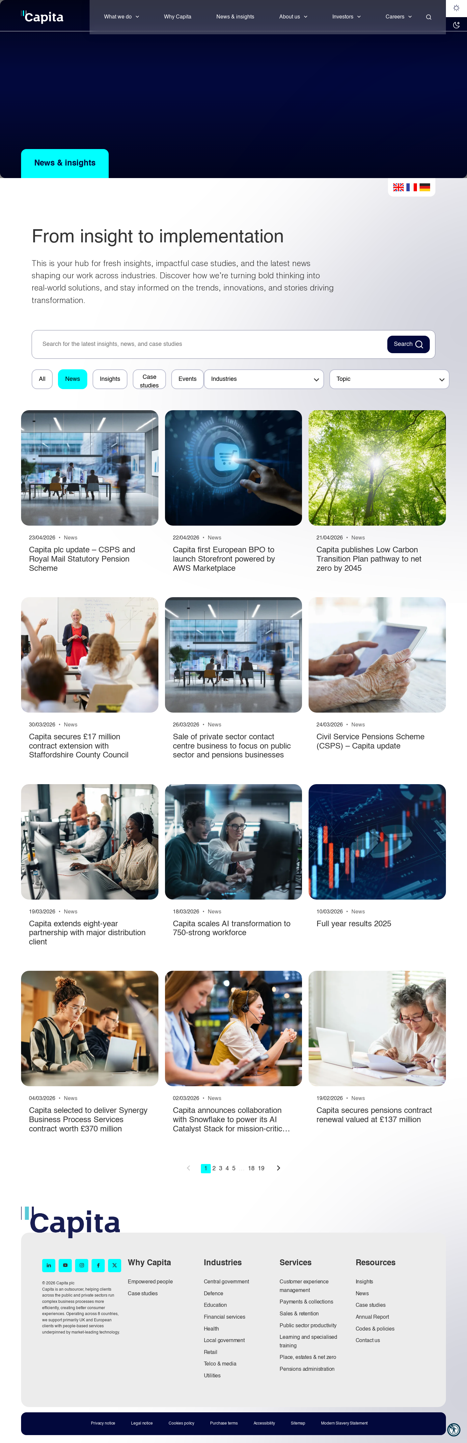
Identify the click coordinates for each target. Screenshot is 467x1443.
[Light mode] (456, 8)
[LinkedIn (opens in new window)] (48, 1265)
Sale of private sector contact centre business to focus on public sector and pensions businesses (232, 746)
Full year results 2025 (353, 924)
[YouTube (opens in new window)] (65, 1265)
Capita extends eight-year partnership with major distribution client (87, 933)
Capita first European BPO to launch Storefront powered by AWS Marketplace (224, 559)
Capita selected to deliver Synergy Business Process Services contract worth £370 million (88, 1120)
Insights (110, 379)
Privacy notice (103, 1424)
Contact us (368, 1340)
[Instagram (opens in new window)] (81, 1265)
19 (261, 1169)
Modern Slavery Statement (344, 1424)
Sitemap (298, 1424)
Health (211, 1329)
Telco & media (220, 1364)
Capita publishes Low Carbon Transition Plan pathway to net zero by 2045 (369, 559)
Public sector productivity (308, 1326)
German (425, 187)
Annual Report (372, 1317)
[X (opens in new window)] (114, 1265)
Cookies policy (181, 1424)
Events (188, 379)
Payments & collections (306, 1302)
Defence (213, 1294)
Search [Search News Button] (403, 344)
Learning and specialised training (308, 1342)
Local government (224, 1340)
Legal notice (142, 1424)
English (398, 187)
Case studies (149, 381)
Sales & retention (299, 1314)
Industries (224, 379)
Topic (343, 379)
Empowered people (150, 1282)
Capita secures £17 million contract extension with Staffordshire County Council (78, 746)
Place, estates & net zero (308, 1357)
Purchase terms (223, 1424)
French (411, 187)
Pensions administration (307, 1369)
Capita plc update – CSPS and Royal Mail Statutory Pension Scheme (82, 559)
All (42, 379)
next (278, 1168)
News (72, 379)
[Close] (428, 17)
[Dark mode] (456, 25)
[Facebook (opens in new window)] (98, 1265)
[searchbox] (211, 344)
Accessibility (264, 1424)
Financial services (224, 1317)
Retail (210, 1352)
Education (215, 1305)
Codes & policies (375, 1329)
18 (251, 1169)
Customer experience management (304, 1286)
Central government (226, 1282)
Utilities (212, 1376)
